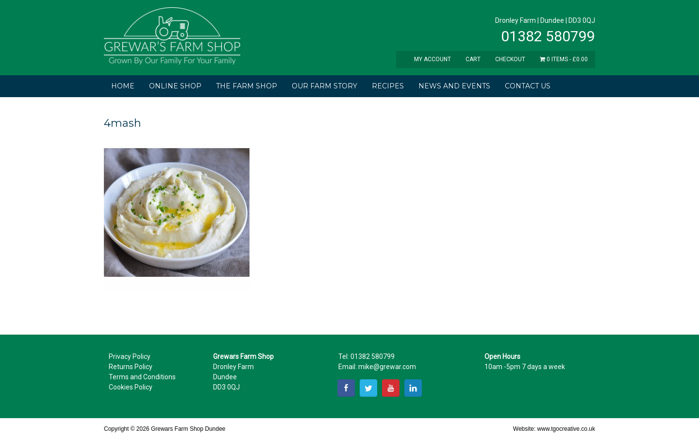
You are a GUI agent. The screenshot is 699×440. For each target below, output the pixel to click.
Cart (473, 59)
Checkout (510, 59)
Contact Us (527, 86)
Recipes (388, 86)
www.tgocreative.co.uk (566, 428)
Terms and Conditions (142, 377)
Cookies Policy (130, 387)
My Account (432, 59)
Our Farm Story (324, 86)
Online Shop (175, 86)
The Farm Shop (246, 86)
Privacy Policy (129, 356)
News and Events (454, 86)
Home (122, 86)
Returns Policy (130, 367)
